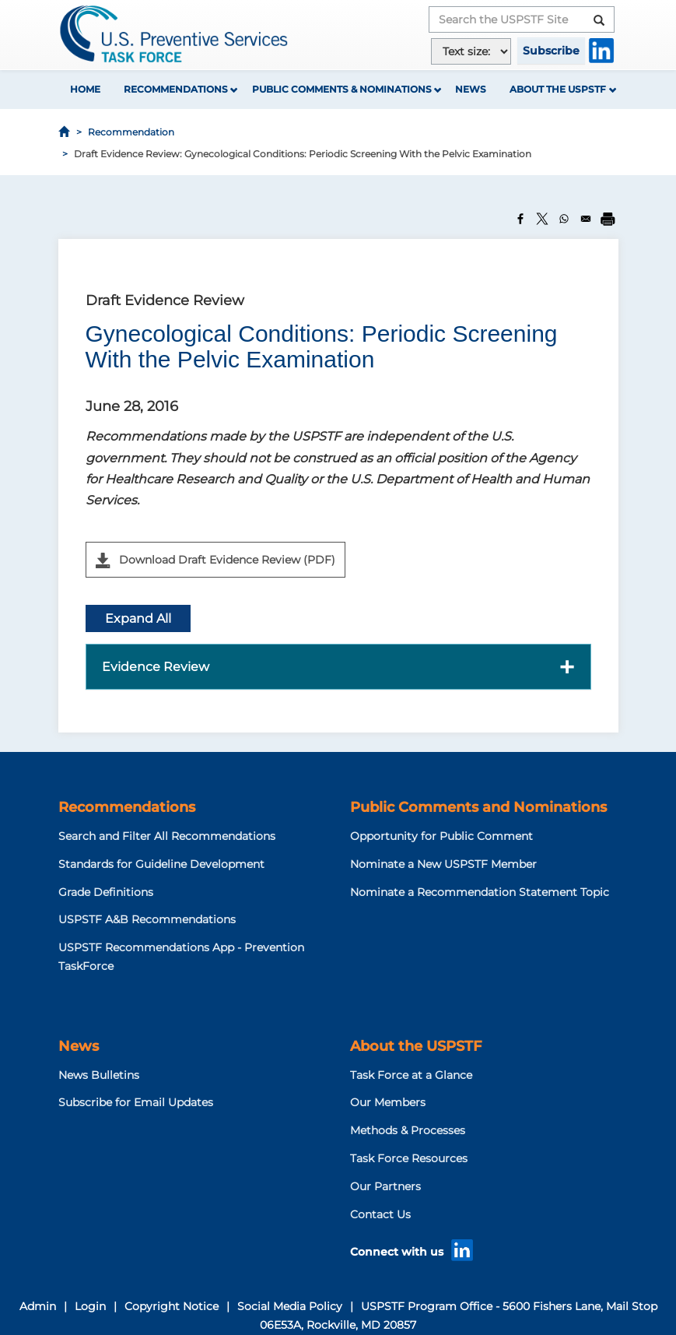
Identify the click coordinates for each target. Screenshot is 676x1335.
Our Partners (385, 1186)
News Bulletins (98, 1075)
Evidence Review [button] (155, 666)
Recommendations (176, 89)
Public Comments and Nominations (478, 807)
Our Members (388, 1102)
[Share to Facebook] (520, 219)
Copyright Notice (171, 1306)
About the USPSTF (558, 89)
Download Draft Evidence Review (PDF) (215, 560)
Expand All (138, 618)
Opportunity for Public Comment (441, 836)
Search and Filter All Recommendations (166, 836)
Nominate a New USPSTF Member (443, 864)
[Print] (607, 219)
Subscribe (551, 51)
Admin (37, 1306)
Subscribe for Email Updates (135, 1102)
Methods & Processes (407, 1130)
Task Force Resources (409, 1158)
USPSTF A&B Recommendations (147, 919)
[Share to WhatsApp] (564, 219)
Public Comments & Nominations (342, 89)
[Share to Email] (586, 219)
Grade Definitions (105, 892)
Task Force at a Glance (411, 1075)
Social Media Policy (289, 1306)
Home (85, 89)
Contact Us (380, 1214)
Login (90, 1306)
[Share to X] (542, 219)
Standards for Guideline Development (161, 864)
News (470, 89)
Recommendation (131, 132)
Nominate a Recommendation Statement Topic (479, 892)
